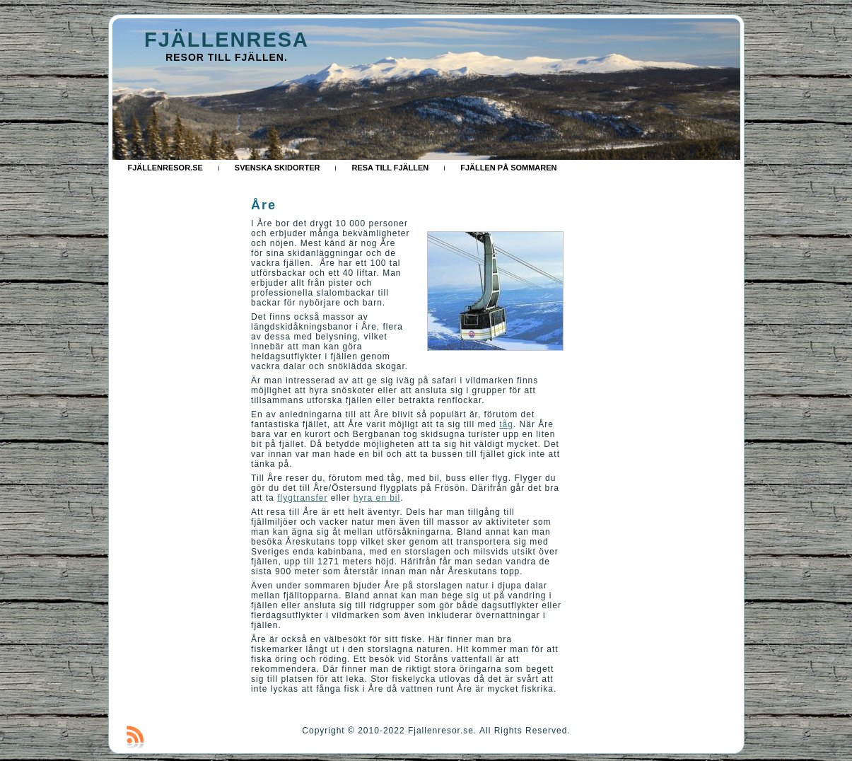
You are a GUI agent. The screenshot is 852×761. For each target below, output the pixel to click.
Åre (263, 205)
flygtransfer (302, 498)
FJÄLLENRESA (226, 39)
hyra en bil (377, 498)
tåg (506, 424)
